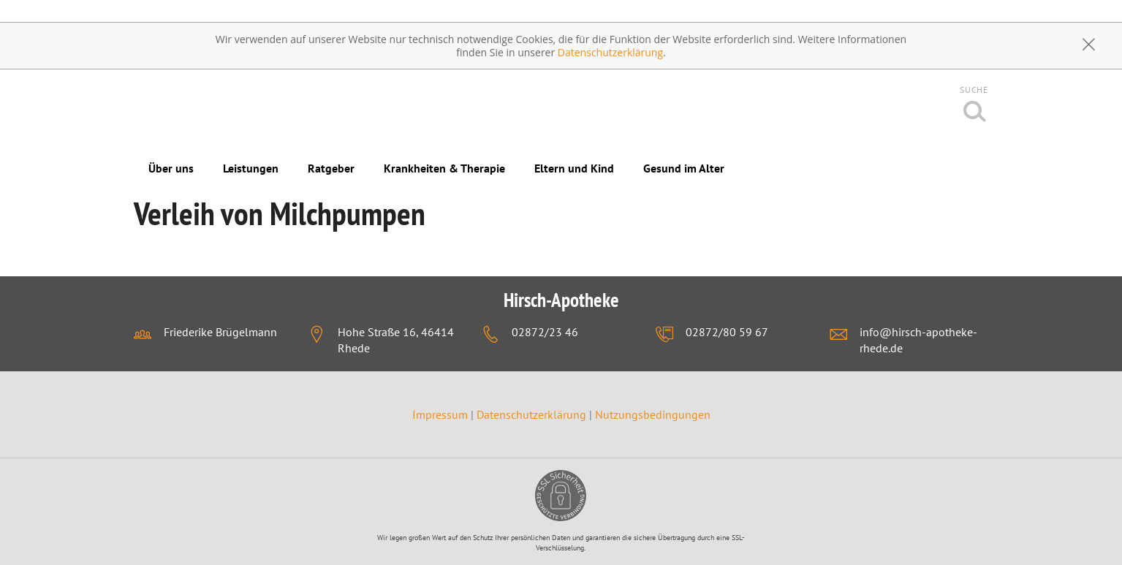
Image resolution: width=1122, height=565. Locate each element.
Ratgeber (331, 168)
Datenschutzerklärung (610, 52)
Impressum (441, 414)
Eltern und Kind (574, 168)
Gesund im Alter (683, 168)
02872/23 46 (545, 332)
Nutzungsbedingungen (652, 414)
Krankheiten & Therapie (444, 168)
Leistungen (250, 168)
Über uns (171, 168)
